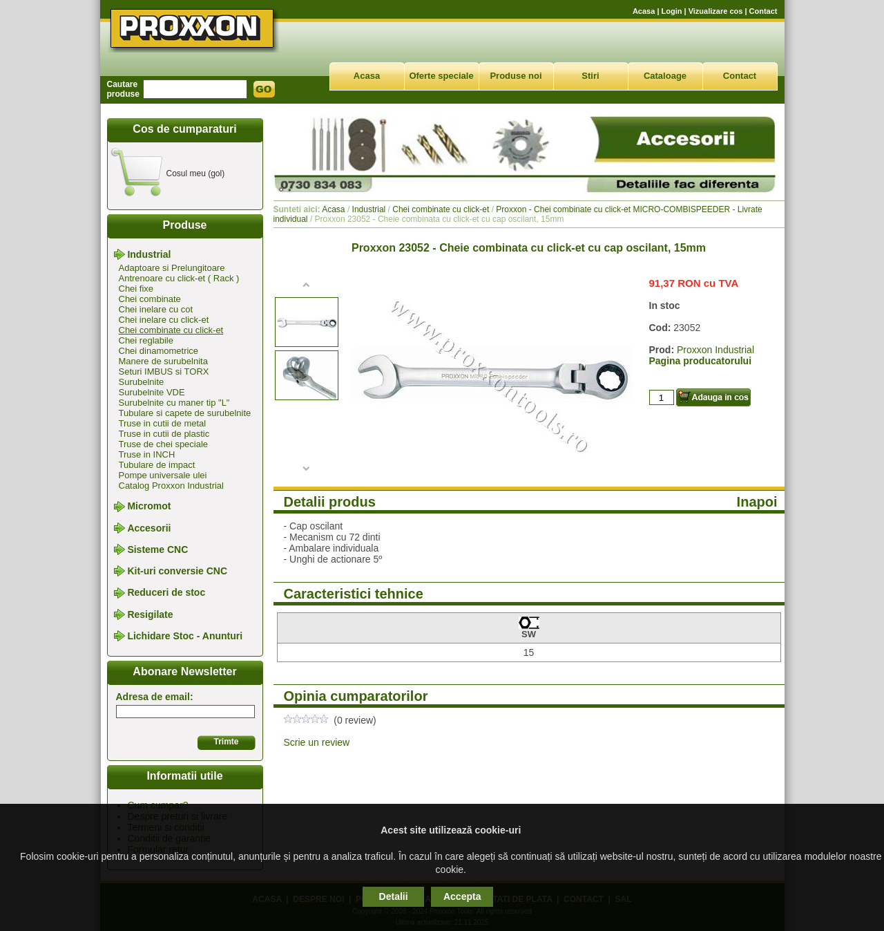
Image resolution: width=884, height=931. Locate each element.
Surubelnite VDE (152, 392)
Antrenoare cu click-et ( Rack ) (179, 278)
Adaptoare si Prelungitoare (172, 268)
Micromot (149, 506)
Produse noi (515, 75)
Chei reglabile (146, 340)
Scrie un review (317, 742)
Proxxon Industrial (715, 349)
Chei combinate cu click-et (171, 330)
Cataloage (665, 75)
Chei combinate (150, 299)
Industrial (149, 254)
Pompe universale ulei (163, 475)
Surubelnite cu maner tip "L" (174, 402)
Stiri (590, 75)
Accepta (462, 896)
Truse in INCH (147, 454)
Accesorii (149, 528)
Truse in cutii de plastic (164, 434)
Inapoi (757, 501)
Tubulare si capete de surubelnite (185, 413)
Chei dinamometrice (159, 351)
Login (672, 11)
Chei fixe (136, 288)
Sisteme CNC (157, 549)
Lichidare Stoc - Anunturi (184, 635)
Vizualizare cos (716, 11)
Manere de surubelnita (163, 361)
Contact (763, 11)
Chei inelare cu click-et (164, 319)
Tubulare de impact (157, 465)
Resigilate (150, 614)
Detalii (393, 896)
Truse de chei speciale (164, 444)
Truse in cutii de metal (162, 423)
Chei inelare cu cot (156, 309)
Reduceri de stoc (166, 593)
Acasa (644, 11)
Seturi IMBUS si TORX (164, 371)
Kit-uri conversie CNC (177, 570)
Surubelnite (141, 382)
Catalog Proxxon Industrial (171, 485)
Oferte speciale (441, 75)
